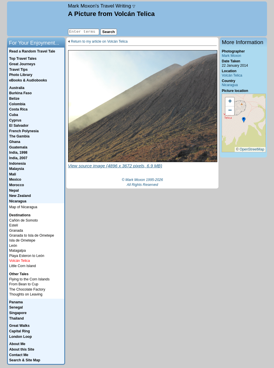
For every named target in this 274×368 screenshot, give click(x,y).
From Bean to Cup (23, 284)
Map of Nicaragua (23, 207)
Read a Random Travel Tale (32, 51)
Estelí (13, 225)
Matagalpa (17, 251)
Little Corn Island (22, 266)
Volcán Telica (232, 75)
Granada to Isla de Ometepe (31, 235)
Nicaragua (230, 85)
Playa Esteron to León (26, 256)
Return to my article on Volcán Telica (99, 41)
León (13, 246)
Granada (16, 231)
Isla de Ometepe (22, 240)
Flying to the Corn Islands (29, 279)
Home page (36, 19)
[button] (243, 120)
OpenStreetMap (252, 149)
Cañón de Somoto (23, 220)
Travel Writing (102, 6)
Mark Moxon (231, 56)
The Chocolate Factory (27, 289)
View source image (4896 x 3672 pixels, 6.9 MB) (115, 165)
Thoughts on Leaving (25, 294)
